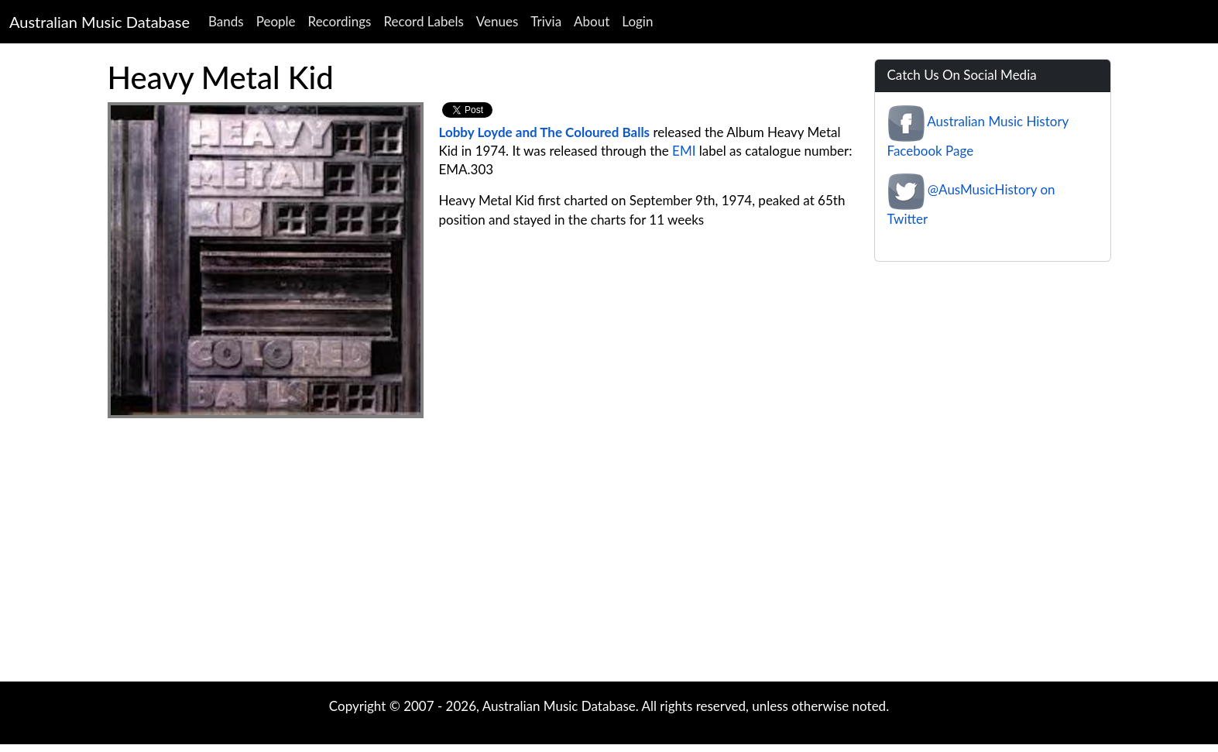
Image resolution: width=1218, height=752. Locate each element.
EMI (683, 151)
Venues (497, 21)
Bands (226, 21)
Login (637, 21)
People (276, 21)
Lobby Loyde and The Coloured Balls (544, 132)
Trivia (545, 21)
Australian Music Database (99, 21)
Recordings (340, 21)
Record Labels (423, 21)
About (591, 21)
